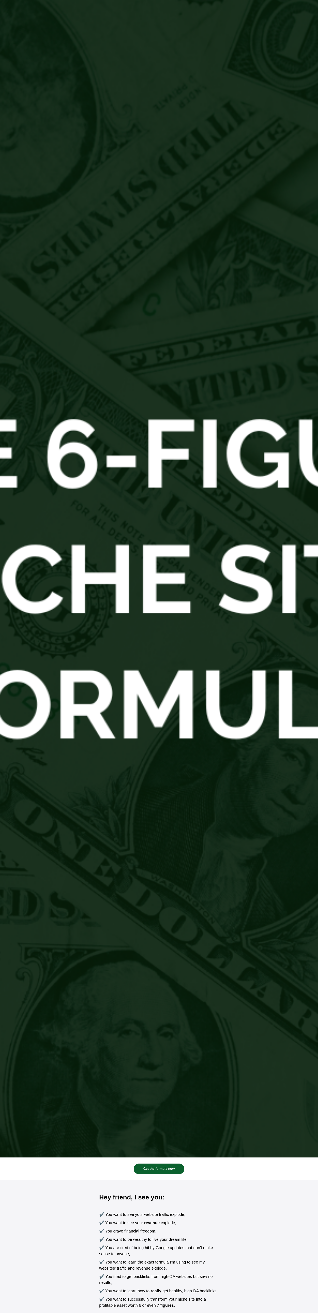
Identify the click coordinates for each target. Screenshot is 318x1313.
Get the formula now (159, 1168)
